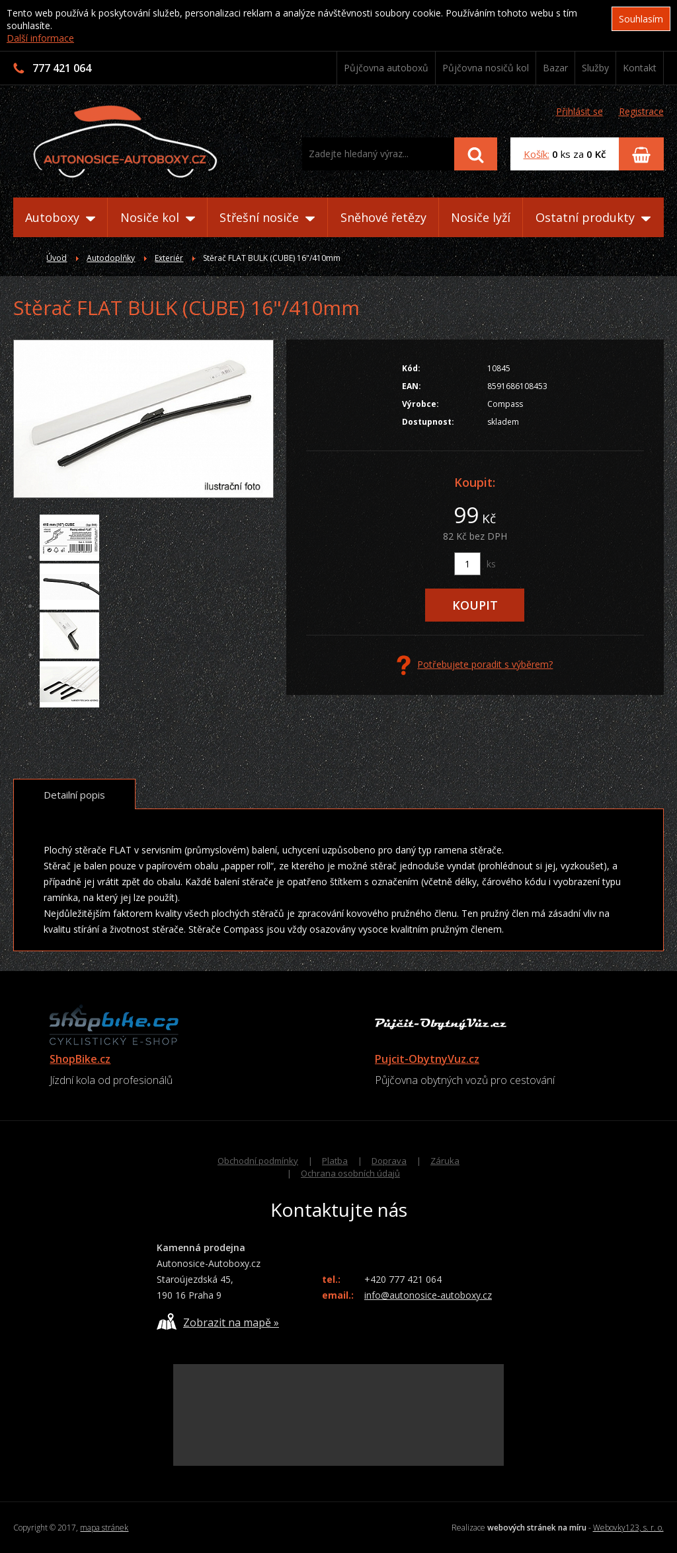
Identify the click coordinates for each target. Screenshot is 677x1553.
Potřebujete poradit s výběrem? (475, 665)
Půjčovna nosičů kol (485, 67)
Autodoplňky (111, 258)
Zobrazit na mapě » (218, 1321)
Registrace (641, 111)
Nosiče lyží (480, 217)
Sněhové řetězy (383, 217)
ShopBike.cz (80, 1059)
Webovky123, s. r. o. (628, 1527)
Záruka (444, 1161)
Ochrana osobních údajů (350, 1173)
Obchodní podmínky (258, 1161)
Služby (595, 67)
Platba (335, 1161)
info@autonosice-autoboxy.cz (428, 1295)
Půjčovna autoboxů (386, 67)
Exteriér (169, 258)
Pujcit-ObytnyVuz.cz (427, 1059)
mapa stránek (104, 1527)
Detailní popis (74, 794)
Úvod (56, 258)
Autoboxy (60, 217)
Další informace (40, 38)
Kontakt (640, 67)
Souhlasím (641, 19)
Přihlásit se (579, 111)
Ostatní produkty (593, 217)
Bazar (555, 67)
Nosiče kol (157, 217)
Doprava (389, 1161)
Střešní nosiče (267, 217)
